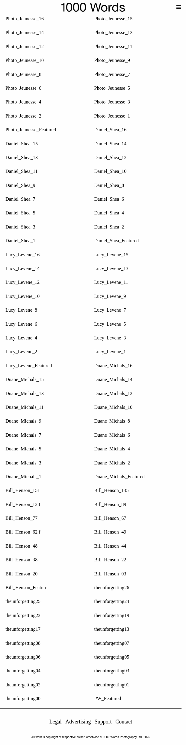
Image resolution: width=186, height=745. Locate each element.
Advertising (80, 722)
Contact (126, 722)
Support (105, 722)
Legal (58, 722)
